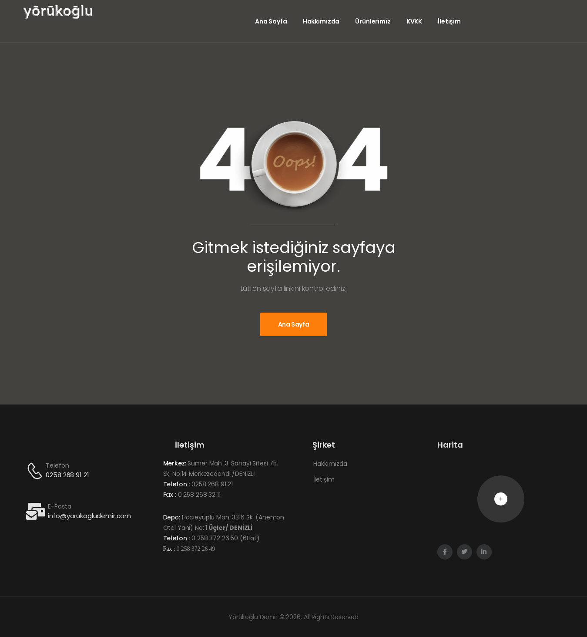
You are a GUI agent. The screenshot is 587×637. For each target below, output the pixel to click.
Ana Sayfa (271, 21)
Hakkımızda (321, 21)
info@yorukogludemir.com (89, 515)
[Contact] (36, 470)
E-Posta (59, 506)
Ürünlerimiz (372, 21)
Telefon (57, 465)
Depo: (171, 517)
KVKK (414, 21)
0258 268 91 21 (67, 474)
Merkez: (174, 463)
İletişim (449, 21)
